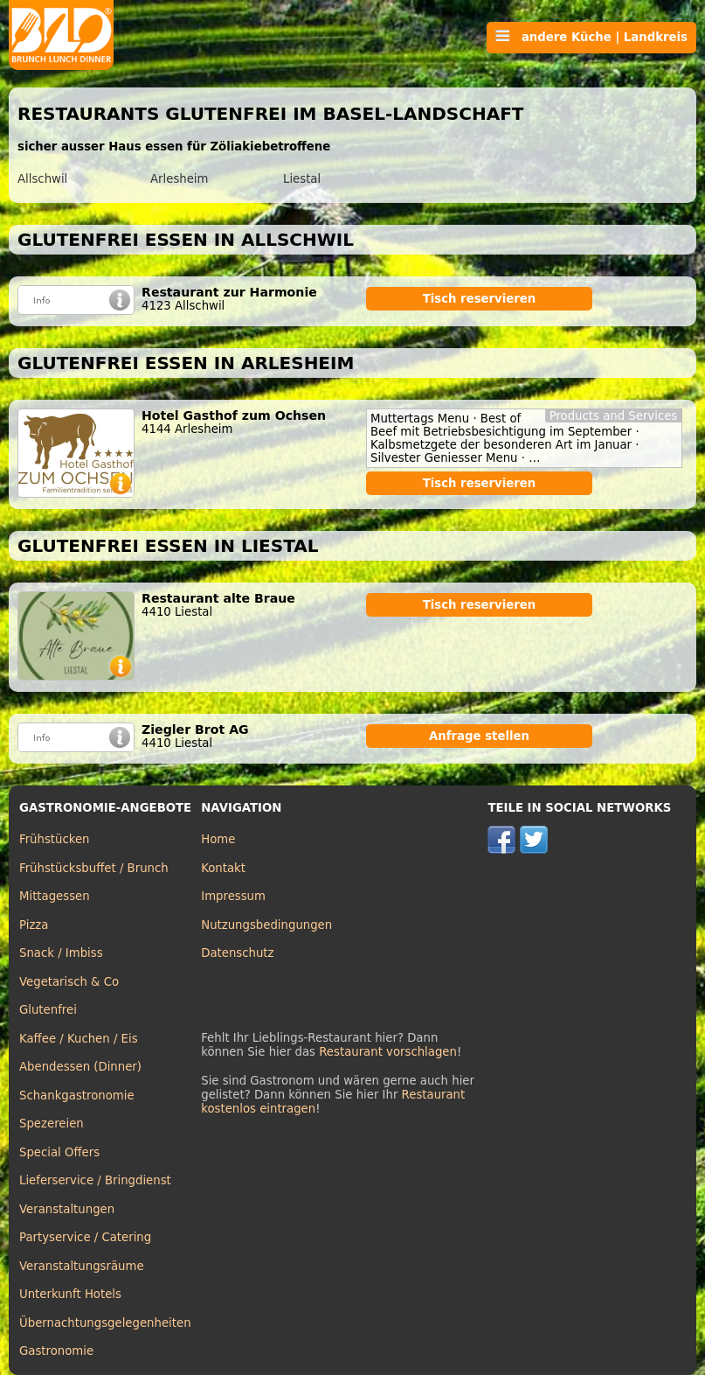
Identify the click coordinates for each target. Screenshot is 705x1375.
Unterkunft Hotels (70, 1294)
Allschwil (42, 178)
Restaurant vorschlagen (388, 1051)
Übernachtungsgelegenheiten (105, 1323)
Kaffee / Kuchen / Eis (78, 1038)
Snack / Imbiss (61, 953)
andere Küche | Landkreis (591, 37)
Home (218, 839)
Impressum (233, 896)
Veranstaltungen (66, 1209)
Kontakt (223, 868)
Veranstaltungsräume (81, 1266)
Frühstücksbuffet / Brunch (94, 868)
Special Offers (59, 1152)
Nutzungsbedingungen (266, 925)
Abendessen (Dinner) (80, 1066)
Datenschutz (237, 953)
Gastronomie (56, 1351)
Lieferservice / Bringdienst (95, 1180)
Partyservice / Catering (85, 1237)
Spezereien (51, 1123)
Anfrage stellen (479, 736)
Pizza (33, 925)
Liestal (302, 178)
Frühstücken (54, 839)
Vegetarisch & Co (69, 981)
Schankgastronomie (77, 1095)
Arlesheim (179, 178)
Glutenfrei (48, 1009)
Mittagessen (54, 896)
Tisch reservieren (479, 298)
